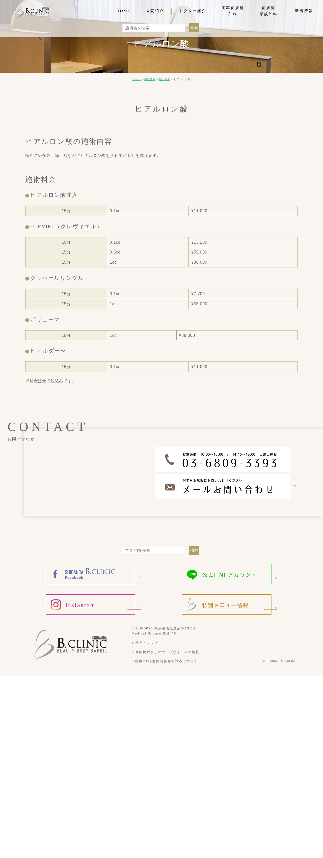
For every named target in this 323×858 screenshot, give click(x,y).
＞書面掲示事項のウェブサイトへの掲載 (165, 652)
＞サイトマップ (144, 643)
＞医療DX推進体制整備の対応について (164, 661)
